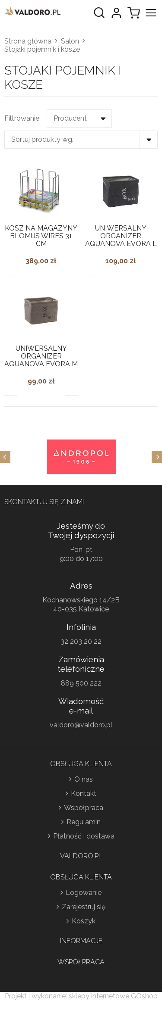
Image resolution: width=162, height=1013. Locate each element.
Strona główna (27, 41)
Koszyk (83, 921)
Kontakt (83, 793)
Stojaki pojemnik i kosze (42, 49)
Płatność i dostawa (83, 836)
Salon (70, 41)
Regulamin (84, 822)
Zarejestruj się (83, 907)
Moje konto (116, 13)
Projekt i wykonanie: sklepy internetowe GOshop (81, 996)
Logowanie (84, 892)
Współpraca (83, 808)
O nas (83, 779)
